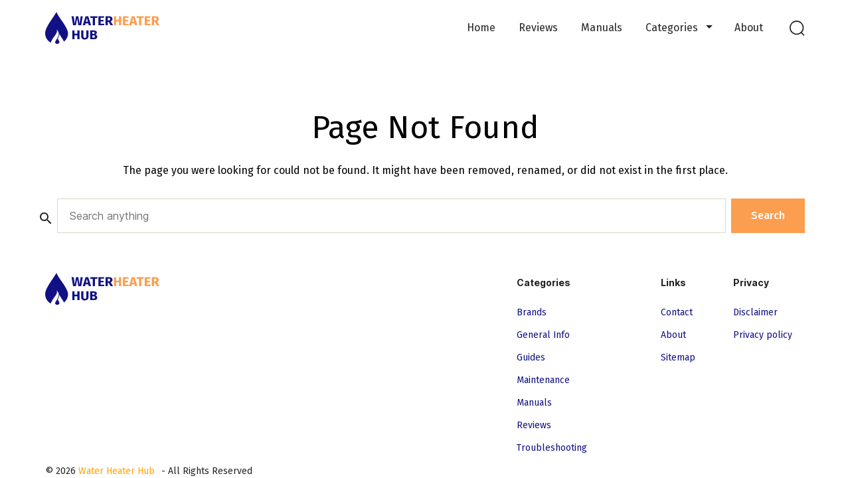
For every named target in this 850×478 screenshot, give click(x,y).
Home (481, 27)
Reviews (538, 27)
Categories (671, 27)
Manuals (601, 27)
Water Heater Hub (116, 471)
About (748, 27)
